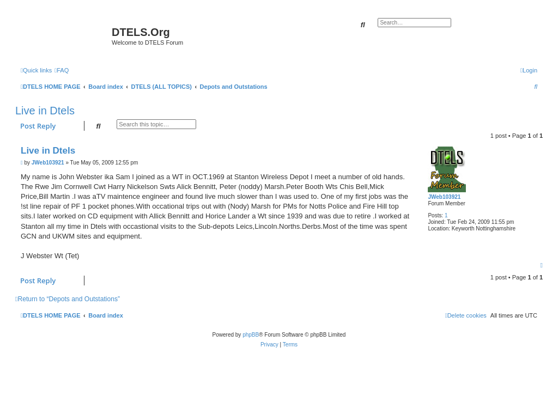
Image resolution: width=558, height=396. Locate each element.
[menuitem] (61, 70)
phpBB (250, 335)
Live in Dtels (45, 111)
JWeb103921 (444, 197)
